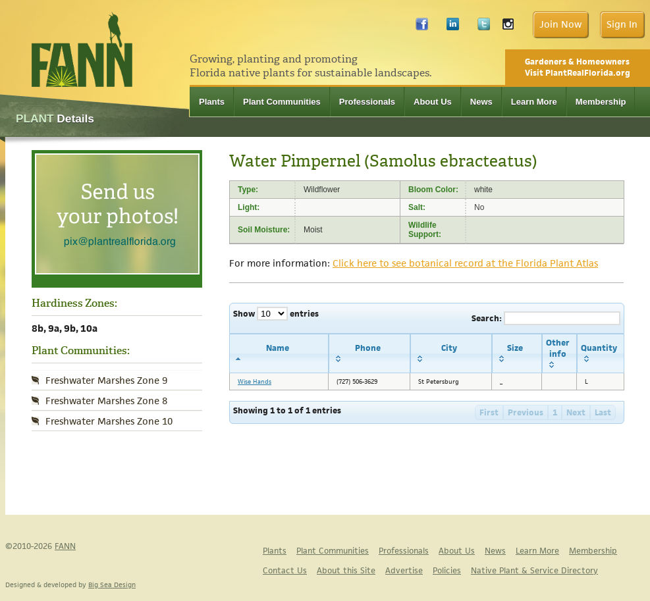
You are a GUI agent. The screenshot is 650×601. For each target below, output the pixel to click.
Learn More (534, 102)
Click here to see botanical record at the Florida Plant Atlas (465, 263)
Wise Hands (254, 381)
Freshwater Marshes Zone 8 (106, 400)
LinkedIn (453, 27)
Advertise (404, 570)
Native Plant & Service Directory (534, 570)
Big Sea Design (112, 584)
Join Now (560, 24)
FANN (65, 546)
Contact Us (285, 570)
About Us (433, 102)
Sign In (622, 24)
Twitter (483, 27)
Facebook (422, 27)
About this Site (346, 570)
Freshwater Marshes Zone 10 (109, 421)
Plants (212, 102)
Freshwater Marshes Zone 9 (106, 380)
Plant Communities (282, 102)
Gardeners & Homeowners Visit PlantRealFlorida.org (577, 67)
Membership (601, 102)
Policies (447, 570)
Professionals (367, 102)
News (481, 102)
